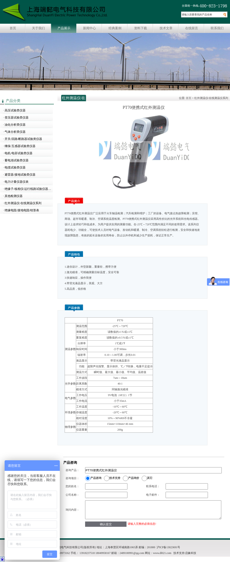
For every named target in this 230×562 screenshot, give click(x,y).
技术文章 (166, 28)
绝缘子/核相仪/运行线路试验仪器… (28, 189)
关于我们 (38, 28)
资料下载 (140, 28)
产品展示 (64, 28)
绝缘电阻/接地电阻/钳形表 (22, 210)
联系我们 (217, 28)
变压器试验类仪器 (17, 117)
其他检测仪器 (14, 196)
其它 (149, 478)
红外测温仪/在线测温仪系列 (23, 203)
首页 (13, 28)
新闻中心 (89, 28)
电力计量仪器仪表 (17, 181)
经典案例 (115, 28)
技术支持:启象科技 (184, 553)
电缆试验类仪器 (15, 167)
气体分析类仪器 (15, 131)
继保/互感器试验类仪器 (20, 146)
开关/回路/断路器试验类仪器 (23, 139)
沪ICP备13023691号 (168, 547)
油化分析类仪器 (15, 124)
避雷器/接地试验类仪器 (20, 174)
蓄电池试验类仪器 (17, 160)
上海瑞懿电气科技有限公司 (55, 12)
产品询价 (133, 478)
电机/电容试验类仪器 (18, 153)
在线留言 (191, 28)
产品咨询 (95, 478)
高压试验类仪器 (15, 110)
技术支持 (114, 478)
